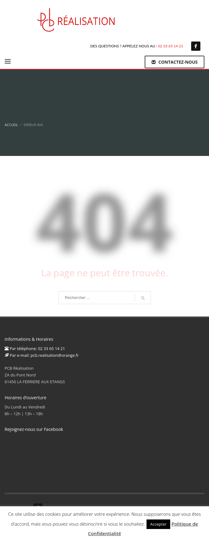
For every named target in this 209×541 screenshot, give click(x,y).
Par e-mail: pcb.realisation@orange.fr (42, 355)
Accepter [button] (158, 524)
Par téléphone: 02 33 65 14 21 (35, 348)
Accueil (11, 124)
